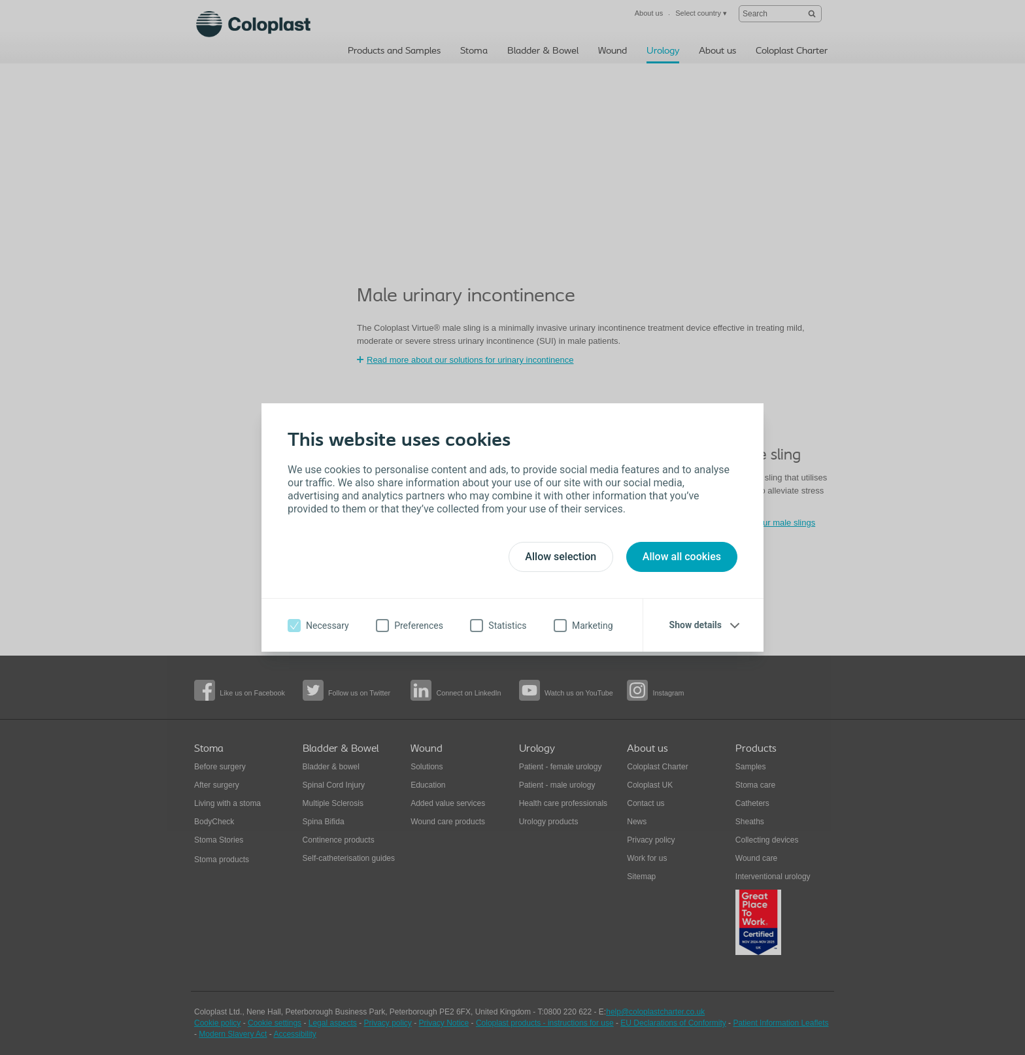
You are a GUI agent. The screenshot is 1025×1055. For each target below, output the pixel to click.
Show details (695, 625)
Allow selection (560, 556)
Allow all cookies (682, 556)
